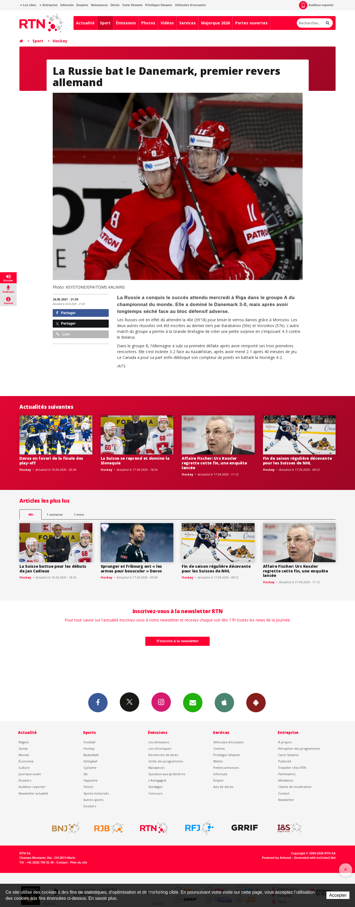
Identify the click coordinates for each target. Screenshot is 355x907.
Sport (105, 22)
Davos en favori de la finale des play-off (51, 461)
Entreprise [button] (48, 5)
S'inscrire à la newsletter (177, 641)
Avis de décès (223, 786)
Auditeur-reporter (316, 5)
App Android (256, 702)
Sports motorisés (96, 793)
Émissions (126, 22)
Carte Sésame (132, 5)
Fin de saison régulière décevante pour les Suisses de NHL (297, 461)
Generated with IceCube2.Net (315, 857)
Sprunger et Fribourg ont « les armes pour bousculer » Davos (131, 569)
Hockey (60, 40)
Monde (24, 755)
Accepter (338, 895)
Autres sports (93, 799)
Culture (24, 767)
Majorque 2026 (215, 22)
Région (24, 742)
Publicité (284, 761)
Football (89, 742)
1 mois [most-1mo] (79, 514)
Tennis (88, 786)
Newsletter (286, 799)
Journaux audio (30, 774)
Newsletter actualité (33, 793)
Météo (218, 761)
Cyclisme (90, 767)
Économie (26, 761)
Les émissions (158, 742)
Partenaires (286, 774)
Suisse (23, 748)
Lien (63, 334)
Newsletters (192, 702)
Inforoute (67, 5)
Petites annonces (226, 767)
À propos (284, 742)
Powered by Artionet (276, 857)
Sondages (155, 786)
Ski (85, 774)
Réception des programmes (299, 748)
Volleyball (90, 761)
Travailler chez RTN (292, 767)
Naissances (99, 5)
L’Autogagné (157, 780)
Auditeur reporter (32, 786)
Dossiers (25, 780)
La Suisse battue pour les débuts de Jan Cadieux (52, 569)
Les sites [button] (28, 5)
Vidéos (167, 22)
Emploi (218, 780)
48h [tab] (30, 514)
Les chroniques (159, 748)
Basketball (90, 755)
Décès (115, 5)
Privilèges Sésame (158, 5)
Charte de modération (294, 786)
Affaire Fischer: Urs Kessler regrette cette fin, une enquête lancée (214, 463)
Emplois (82, 5)
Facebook (98, 702)
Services (187, 22)
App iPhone (224, 702)
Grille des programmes (165, 761)
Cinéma (219, 748)
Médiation (285, 780)
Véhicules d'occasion (190, 5)
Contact (284, 793)
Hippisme (90, 780)
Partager (66, 313)
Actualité (85, 22)
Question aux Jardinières (166, 774)
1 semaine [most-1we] (55, 514)
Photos (148, 22)
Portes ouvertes (251, 22)
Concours (155, 793)
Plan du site (78, 862)
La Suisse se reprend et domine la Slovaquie (135, 461)
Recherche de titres (163, 755)
